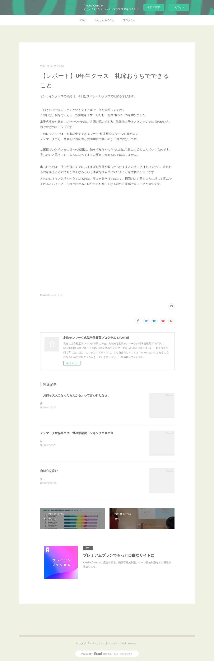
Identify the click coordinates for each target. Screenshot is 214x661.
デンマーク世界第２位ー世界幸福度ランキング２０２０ (76, 433)
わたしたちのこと (104, 20)
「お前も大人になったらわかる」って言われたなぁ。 (75, 395)
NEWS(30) (45, 295)
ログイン (178, 7)
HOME (82, 20)
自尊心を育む (49, 471)
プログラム (129, 20)
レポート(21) (57, 295)
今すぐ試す (153, 7)
